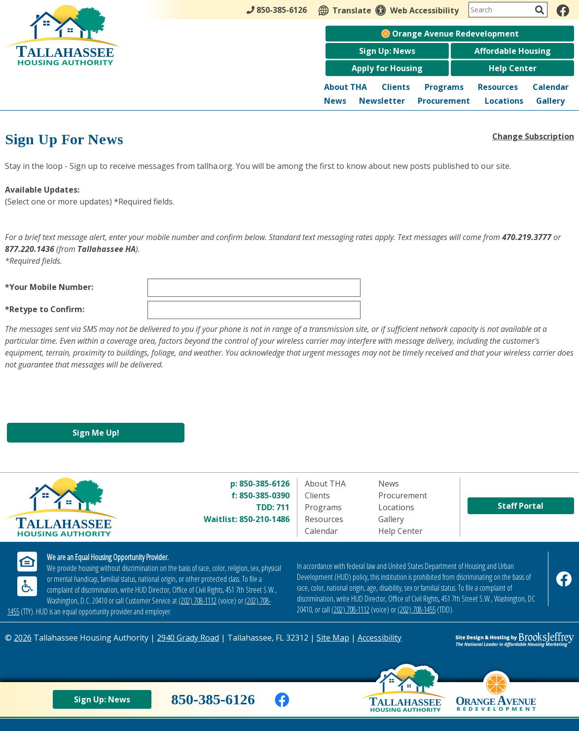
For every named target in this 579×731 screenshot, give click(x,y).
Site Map (333, 637)
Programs (444, 86)
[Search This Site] (508, 9)
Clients (396, 86)
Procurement (444, 100)
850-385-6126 (264, 483)
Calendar (551, 86)
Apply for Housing (387, 68)
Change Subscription (533, 136)
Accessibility (379, 637)
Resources (498, 86)
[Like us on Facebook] (562, 10)
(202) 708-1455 (416, 609)
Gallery (550, 100)
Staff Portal (520, 505)
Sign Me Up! (95, 432)
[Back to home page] (403, 697)
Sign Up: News (387, 50)
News (335, 100)
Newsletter (382, 100)
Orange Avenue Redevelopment (450, 33)
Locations (504, 100)
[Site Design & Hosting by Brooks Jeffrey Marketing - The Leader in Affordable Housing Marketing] (503, 639)
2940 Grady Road (188, 637)
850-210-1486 (264, 519)
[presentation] (80, 401)
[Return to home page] (76, 507)
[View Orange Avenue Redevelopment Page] (496, 700)
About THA (345, 86)
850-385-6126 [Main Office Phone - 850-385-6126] (277, 9)
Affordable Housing (512, 50)
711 (283, 507)
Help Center (513, 68)
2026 (23, 637)
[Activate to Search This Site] (539, 10)
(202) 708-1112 (198, 600)
